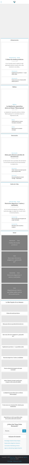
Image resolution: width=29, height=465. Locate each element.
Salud (18, 57)
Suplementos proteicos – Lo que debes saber (13, 347)
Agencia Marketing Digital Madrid (13, 449)
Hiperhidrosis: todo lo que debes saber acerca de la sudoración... (14, 292)
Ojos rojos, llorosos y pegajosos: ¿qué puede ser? (15, 260)
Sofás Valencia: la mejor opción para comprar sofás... (19, 170)
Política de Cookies (17, 462)
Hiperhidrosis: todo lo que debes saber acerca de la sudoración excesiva (13, 419)
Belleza (14, 104)
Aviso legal (9, 462)
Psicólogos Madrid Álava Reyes (12, 442)
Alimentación (12, 57)
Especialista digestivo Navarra (12, 444)
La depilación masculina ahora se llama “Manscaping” (14, 107)
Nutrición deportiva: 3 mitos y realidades (14, 204)
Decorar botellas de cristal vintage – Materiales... (18, 177)
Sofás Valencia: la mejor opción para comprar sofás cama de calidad (13, 382)
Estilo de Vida (12, 201)
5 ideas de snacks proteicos (14, 59)
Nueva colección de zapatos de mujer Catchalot (19, 219)
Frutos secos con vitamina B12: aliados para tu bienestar (13, 407)
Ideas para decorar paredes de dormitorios (14, 155)
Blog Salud (12, 458)
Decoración (14, 153)
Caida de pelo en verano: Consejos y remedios (17, 122)
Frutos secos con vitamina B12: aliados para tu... (19, 80)
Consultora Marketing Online (11, 447)
